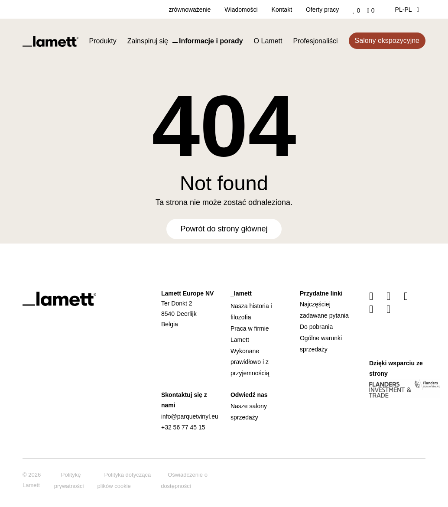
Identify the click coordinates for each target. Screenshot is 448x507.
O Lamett (268, 41)
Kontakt (282, 9)
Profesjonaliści (315, 41)
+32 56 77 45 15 (183, 427)
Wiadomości (240, 9)
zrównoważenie (190, 9)
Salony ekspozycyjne (387, 40)
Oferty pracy (322, 9)
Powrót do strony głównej (223, 228)
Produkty (103, 41)
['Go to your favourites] (358, 10)
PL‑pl (407, 9)
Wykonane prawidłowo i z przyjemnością (249, 362)
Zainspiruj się (147, 41)
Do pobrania (316, 326)
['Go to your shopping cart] (372, 10)
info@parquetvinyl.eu (189, 416)
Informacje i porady (211, 41)
